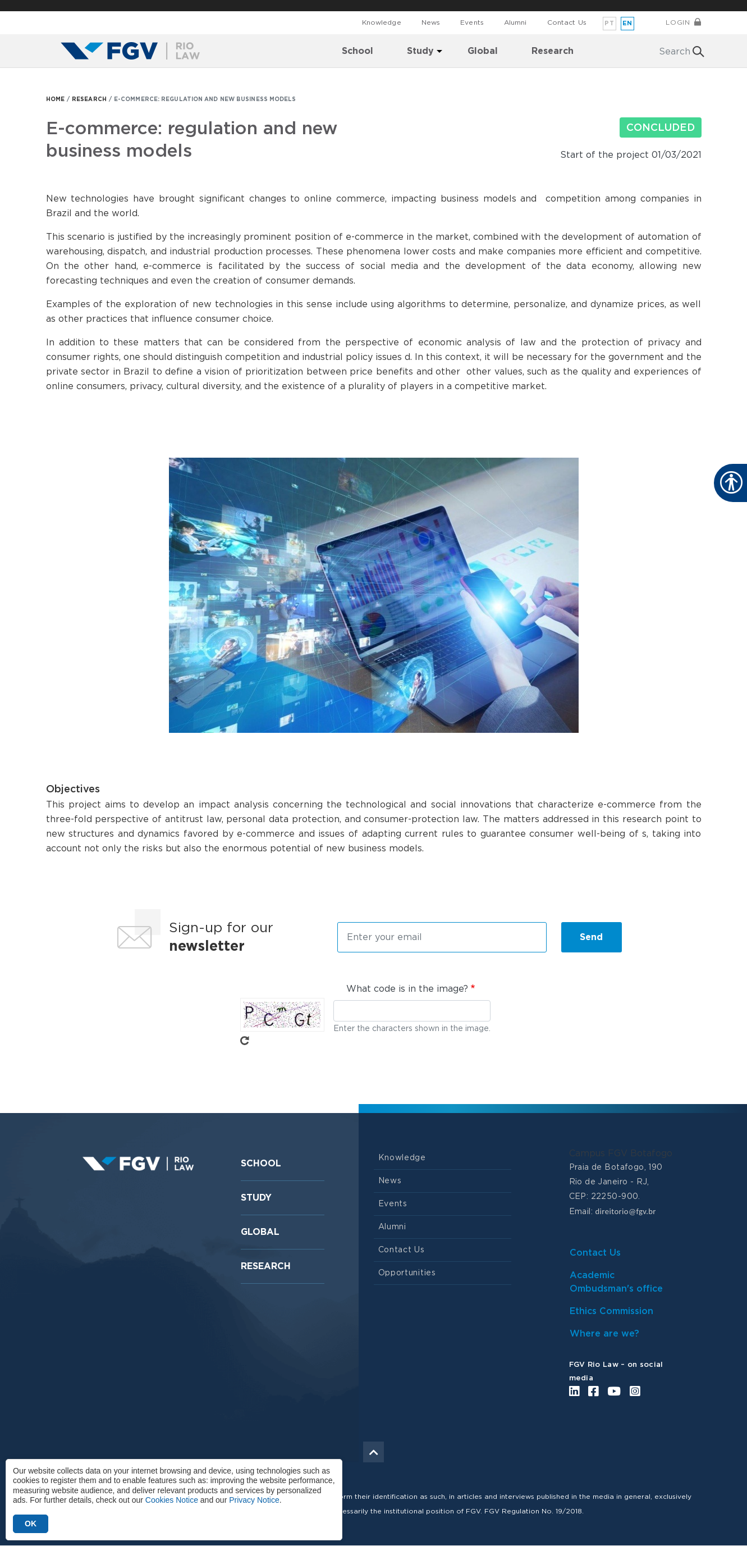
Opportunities (407, 1273)
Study (256, 1197)
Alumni (515, 22)
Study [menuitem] (420, 51)
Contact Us (566, 22)
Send (591, 937)
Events (472, 22)
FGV (364, 5)
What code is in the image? (407, 988)
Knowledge (381, 22)
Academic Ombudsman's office (616, 1282)
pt (609, 23)
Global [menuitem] (483, 51)
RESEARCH (89, 99)
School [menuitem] (357, 51)
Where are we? (604, 1333)
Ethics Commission (611, 1311)
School (261, 1163)
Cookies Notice (171, 1499)
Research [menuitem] (552, 51)
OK (30, 1523)
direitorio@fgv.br (625, 1211)
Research (266, 1266)
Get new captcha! (244, 1040)
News (430, 22)
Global (260, 1232)
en (627, 23)
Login (678, 22)
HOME (55, 99)
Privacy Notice (254, 1499)
